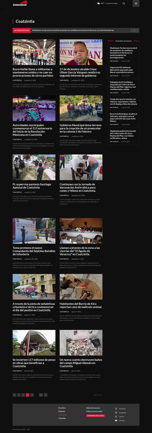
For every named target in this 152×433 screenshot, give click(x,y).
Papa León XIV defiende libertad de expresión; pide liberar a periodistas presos (121, 69)
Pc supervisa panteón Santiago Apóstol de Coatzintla (32, 186)
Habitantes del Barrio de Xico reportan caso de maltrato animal (80, 305)
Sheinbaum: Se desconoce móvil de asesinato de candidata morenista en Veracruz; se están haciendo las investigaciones (123, 53)
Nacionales (114, 61)
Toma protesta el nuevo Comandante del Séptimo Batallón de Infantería (34, 251)
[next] (136, 30)
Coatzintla (17, 80)
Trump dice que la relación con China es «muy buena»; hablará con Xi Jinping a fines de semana (123, 101)
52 (41, 395)
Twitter (121, 416)
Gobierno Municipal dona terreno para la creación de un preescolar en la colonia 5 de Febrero (80, 128)
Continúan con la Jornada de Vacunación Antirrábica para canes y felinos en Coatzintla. (78, 187)
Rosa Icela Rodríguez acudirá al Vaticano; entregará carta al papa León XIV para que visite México (123, 117)
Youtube (122, 420)
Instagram (122, 413)
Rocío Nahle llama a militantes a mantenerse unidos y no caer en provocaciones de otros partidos (33, 72)
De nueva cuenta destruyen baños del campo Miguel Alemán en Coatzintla (81, 363)
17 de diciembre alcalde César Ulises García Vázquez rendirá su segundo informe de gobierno (80, 72)
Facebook (122, 409)
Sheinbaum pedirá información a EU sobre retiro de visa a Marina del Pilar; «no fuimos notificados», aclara (123, 134)
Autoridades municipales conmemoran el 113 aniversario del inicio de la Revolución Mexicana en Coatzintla (32, 129)
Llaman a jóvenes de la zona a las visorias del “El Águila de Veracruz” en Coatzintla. (80, 251)
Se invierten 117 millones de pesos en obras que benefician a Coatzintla (34, 363)
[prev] (132, 30)
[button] (123, 3)
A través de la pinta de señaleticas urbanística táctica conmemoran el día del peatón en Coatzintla (34, 307)
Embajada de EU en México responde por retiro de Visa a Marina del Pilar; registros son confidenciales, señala (123, 86)
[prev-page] (14, 395)
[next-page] (45, 395)
